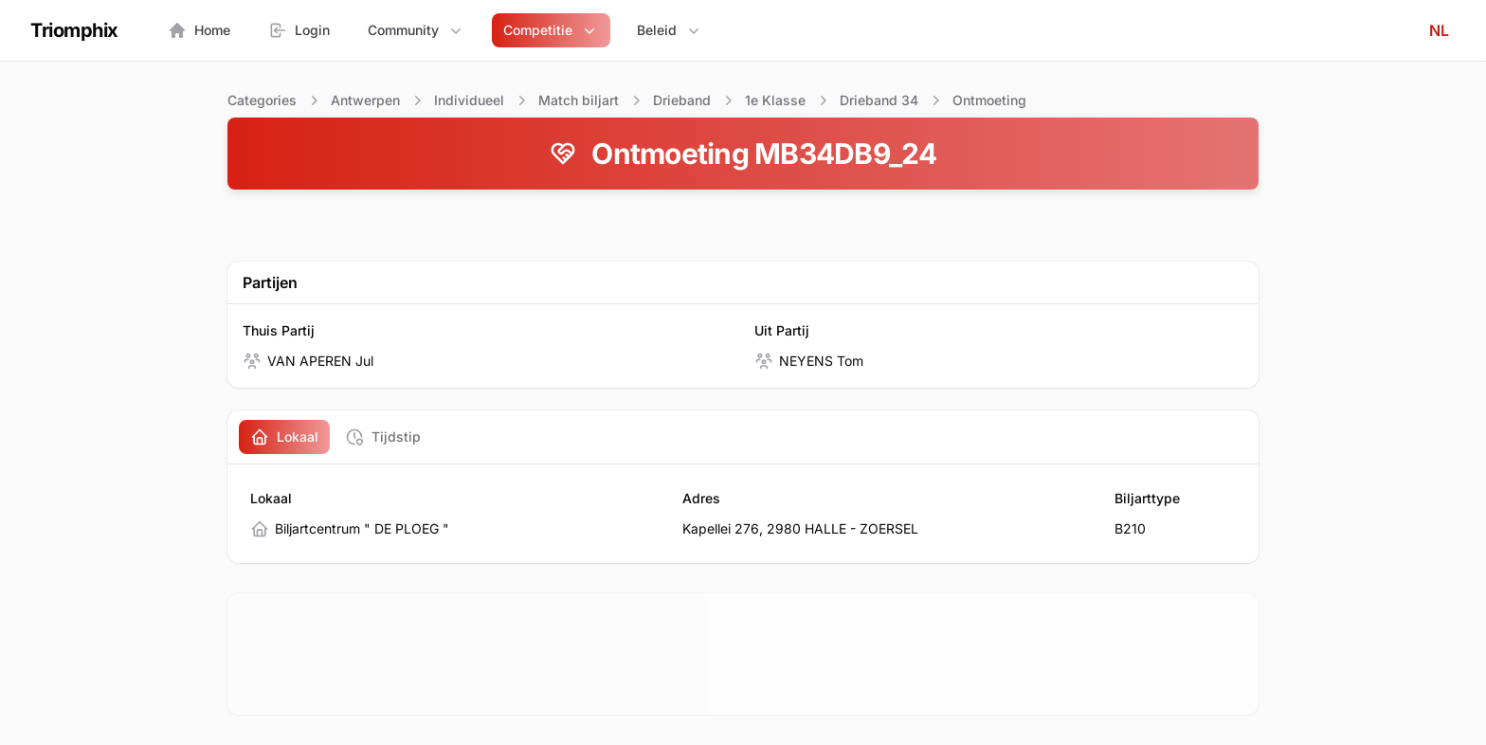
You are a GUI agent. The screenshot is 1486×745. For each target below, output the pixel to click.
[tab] (284, 437)
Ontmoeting (989, 100)
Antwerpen (365, 100)
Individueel (469, 100)
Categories (262, 100)
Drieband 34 (879, 100)
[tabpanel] (743, 513)
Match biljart (578, 100)
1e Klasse (775, 100)
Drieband (682, 100)
